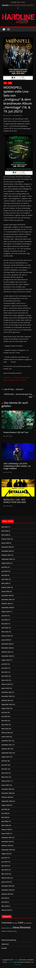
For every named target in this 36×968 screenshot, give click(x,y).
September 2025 (7, 559)
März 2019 (5, 874)
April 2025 (5, 579)
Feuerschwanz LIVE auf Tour (15, 432)
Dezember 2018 (7, 886)
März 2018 (5, 906)
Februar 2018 (6, 910)
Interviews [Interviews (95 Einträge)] (7, 922)
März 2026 (5, 535)
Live (5, 83)
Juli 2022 (4, 712)
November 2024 (7, 599)
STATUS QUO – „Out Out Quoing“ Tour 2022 (19, 395)
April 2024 (5, 628)
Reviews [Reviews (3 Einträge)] (4, 931)
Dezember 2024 (7, 595)
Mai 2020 (4, 817)
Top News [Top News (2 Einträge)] (9, 931)
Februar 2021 (6, 781)
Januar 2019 (5, 882)
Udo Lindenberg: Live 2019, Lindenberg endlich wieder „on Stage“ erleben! (17, 466)
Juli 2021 (4, 761)
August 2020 (6, 805)
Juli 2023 (4, 664)
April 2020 (5, 821)
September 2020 (7, 801)
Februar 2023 (6, 684)
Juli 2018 (4, 898)
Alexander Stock (17, 115)
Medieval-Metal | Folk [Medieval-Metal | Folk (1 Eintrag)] (7, 928)
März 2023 (5, 680)
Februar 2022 (6, 733)
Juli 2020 (4, 809)
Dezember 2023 (7, 644)
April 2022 (5, 724)
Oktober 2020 (6, 797)
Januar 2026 (5, 543)
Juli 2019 (4, 858)
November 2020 (7, 793)
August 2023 (6, 660)
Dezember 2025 (7, 547)
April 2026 (5, 531)
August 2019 (6, 854)
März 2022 (5, 728)
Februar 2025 (6, 587)
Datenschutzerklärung (9, 940)
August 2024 (6, 611)
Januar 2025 (5, 591)
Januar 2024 (5, 640)
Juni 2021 (4, 765)
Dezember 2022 (7, 692)
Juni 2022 (4, 716)
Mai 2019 (4, 866)
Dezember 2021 (7, 741)
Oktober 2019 (6, 845)
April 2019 (5, 870)
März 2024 (5, 632)
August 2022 (6, 708)
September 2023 (7, 656)
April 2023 (5, 676)
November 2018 (7, 890)
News (10, 83)
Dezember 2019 (7, 837)
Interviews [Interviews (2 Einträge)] (15, 923)
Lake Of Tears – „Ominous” (12, 389)
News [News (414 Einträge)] (16, 927)
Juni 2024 (4, 620)
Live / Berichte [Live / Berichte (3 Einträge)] (27, 923)
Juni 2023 (4, 668)
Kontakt (4, 948)
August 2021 (6, 757)
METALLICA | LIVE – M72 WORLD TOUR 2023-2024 (14, 500)
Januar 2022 (5, 737)
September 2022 (7, 704)
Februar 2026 (6, 539)
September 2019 (7, 850)
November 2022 (7, 696)
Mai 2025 (4, 575)
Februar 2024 (6, 636)
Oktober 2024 (6, 603)
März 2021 (5, 777)
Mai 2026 (4, 527)
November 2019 (7, 841)
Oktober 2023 (6, 652)
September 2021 (7, 753)
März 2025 (5, 583)
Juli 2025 (4, 567)
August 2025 (6, 563)
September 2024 (7, 607)
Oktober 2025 (6, 555)
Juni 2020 (4, 813)
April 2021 (5, 773)
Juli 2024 (4, 616)
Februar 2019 (6, 878)
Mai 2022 (4, 720)
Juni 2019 (4, 862)
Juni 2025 (4, 571)
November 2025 (7, 551)
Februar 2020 (6, 829)
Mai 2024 (4, 624)
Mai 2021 (4, 769)
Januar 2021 (5, 785)
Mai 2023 (4, 672)
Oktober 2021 (6, 749)
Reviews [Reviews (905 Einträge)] (25, 927)
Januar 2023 (5, 688)
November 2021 (7, 745)
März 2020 (5, 825)
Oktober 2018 (6, 894)
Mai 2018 (4, 902)
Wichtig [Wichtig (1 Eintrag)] (14, 931)
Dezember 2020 (7, 789)
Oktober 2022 (6, 700)
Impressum (5, 944)
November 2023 (7, 648)
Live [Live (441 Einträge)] (20, 922)
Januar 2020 (5, 833)
